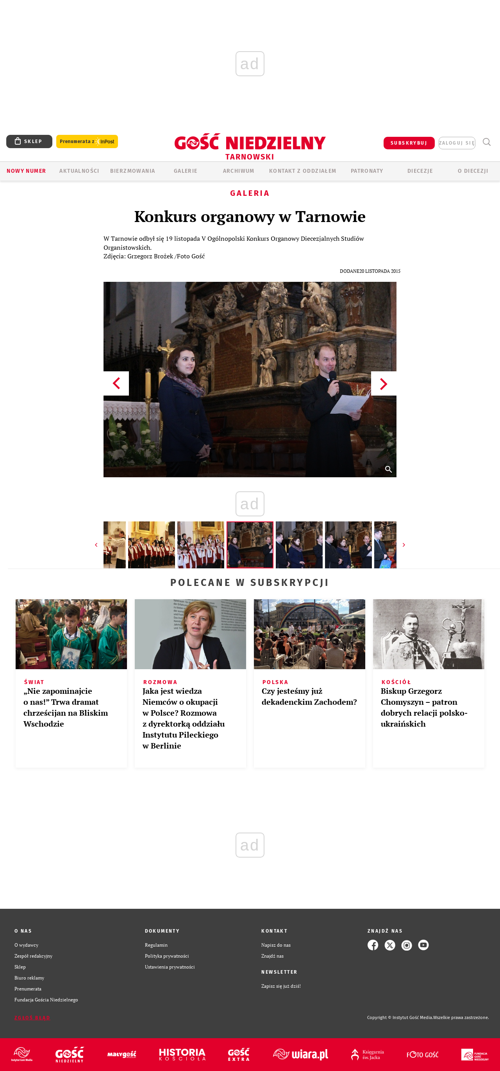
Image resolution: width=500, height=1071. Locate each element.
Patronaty (367, 171)
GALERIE (186, 171)
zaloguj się (457, 143)
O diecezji (473, 171)
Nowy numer (26, 171)
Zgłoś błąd (32, 1018)
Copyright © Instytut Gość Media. (400, 1017)
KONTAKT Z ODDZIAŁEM (303, 171)
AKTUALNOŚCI (79, 171)
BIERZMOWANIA (132, 171)
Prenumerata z (87, 141)
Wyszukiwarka (486, 142)
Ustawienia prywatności (170, 967)
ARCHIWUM (239, 171)
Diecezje (420, 171)
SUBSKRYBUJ (409, 143)
